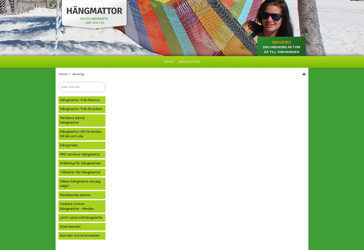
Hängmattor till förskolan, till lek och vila (81, 134)
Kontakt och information (79, 235)
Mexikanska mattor (75, 195)
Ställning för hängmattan (80, 163)
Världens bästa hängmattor (72, 120)
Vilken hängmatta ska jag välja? (80, 183)
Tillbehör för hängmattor (80, 172)
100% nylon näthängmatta (81, 217)
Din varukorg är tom (281, 47)
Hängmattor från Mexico (80, 100)
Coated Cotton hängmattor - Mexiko (77, 206)
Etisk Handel (70, 227)
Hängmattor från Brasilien (81, 109)
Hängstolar (69, 145)
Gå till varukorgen (281, 52)
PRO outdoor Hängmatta (80, 154)
